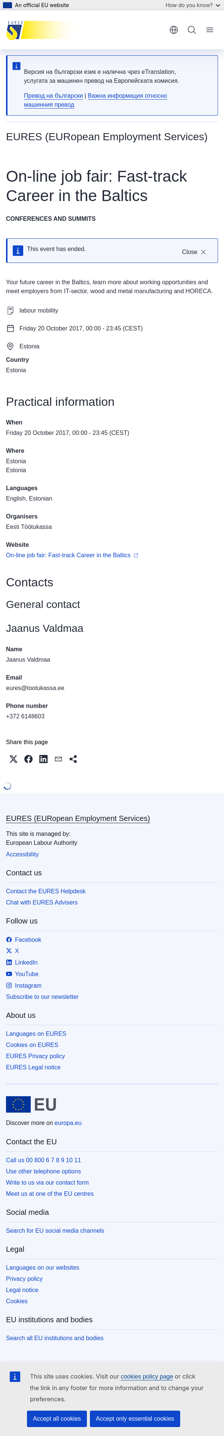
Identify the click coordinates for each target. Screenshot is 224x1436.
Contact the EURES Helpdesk (46, 891)
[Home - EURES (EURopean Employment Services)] (43, 29)
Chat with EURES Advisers (42, 902)
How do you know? (193, 5)
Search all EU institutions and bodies (55, 1338)
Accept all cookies (57, 1418)
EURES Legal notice (33, 1067)
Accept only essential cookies (135, 1418)
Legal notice (22, 1290)
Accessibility (22, 854)
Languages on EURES (36, 1034)
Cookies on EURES (32, 1045)
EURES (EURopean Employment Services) (78, 818)
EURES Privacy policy (35, 1056)
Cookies (17, 1301)
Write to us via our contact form (47, 1182)
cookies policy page (147, 1376)
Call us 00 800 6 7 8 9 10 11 (43, 1160)
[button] (13, 759)
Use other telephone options (43, 1171)
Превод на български (53, 96)
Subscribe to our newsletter (42, 997)
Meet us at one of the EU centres (50, 1194)
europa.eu (68, 1123)
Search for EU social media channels (55, 1231)
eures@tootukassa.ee (35, 688)
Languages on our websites (42, 1267)
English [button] (173, 29)
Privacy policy (24, 1279)
